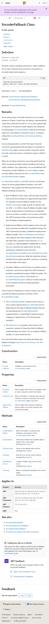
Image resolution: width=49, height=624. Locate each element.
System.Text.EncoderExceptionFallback (23, 96)
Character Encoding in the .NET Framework (22, 532)
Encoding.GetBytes (21, 129)
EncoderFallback (34, 173)
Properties (7, 43)
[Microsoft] (24, 3)
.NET (9, 18)
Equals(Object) (7, 440)
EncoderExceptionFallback (16, 276)
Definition (7, 34)
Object (13, 91)
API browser (19, 18)
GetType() (6, 455)
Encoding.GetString (34, 136)
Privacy (4, 618)
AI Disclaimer (6, 614)
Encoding (28, 123)
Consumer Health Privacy (19, 618)
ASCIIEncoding (7, 150)
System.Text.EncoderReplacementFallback (24, 99)
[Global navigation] (2, 3)
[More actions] (45, 18)
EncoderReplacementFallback (33, 234)
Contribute (38, 614)
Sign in (45, 3)
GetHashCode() (8, 448)
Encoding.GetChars (17, 136)
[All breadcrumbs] (4, 18)
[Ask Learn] (35, 18)
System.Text (15, 57)
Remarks (6, 37)
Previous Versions (19, 614)
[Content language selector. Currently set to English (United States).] (12, 604)
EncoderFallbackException (16, 279)
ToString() (6, 470)
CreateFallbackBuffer (17, 301)
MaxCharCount (15, 325)
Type (23, 455)
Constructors (8, 40)
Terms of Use (36, 618)
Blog (29, 614)
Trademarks (5, 621)
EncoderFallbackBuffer (10, 176)
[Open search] (39, 3)
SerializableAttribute (18, 105)
